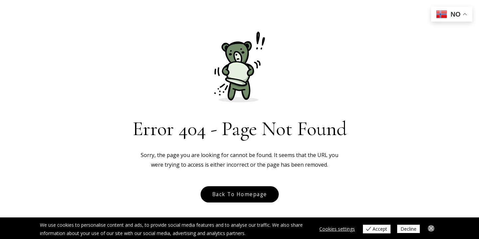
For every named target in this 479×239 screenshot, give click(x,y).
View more (258, 233)
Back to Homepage (239, 194)
